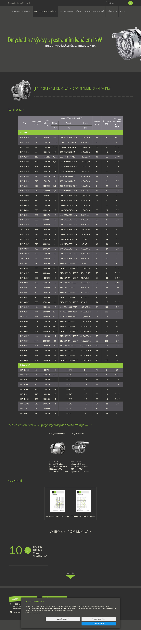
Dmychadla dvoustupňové (70, 11)
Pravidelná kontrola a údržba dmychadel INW (40, 551)
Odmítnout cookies (89, 623)
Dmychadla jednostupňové (45, 11)
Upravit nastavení (71, 623)
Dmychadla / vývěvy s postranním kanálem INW (55, 40)
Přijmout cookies (107, 623)
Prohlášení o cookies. (32, 617)
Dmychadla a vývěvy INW (21, 11)
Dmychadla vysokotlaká (94, 11)
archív (70, 573)
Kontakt (123, 11)
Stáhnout (112, 11)
